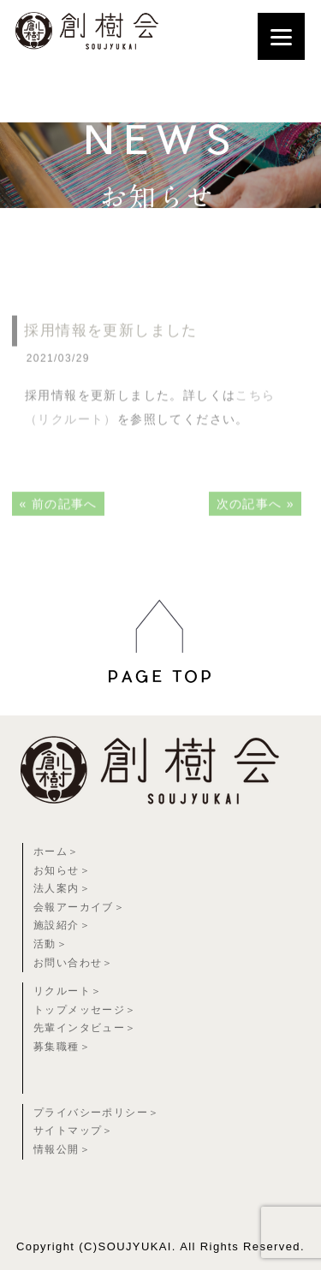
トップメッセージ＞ (85, 1010)
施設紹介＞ (62, 925)
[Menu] (281, 36)
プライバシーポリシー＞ (96, 1113)
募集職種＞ (62, 1047)
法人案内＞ (62, 888)
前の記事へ (65, 521)
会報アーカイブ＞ (79, 907)
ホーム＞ (56, 852)
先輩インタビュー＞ (85, 1028)
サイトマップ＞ (73, 1130)
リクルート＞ (67, 991)
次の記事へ (249, 521)
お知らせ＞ (62, 870)
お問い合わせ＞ (73, 963)
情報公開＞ (62, 1149)
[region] (160, 696)
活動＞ (50, 944)
